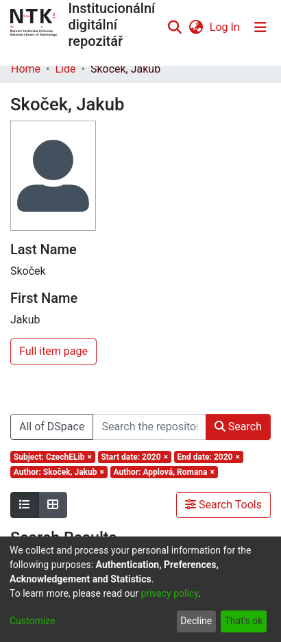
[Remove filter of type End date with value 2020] (208, 457)
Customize (32, 620)
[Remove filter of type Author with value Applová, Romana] (164, 472)
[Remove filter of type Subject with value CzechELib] (52, 457)
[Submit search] (175, 27)
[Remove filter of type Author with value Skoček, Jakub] (59, 472)
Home (25, 68)
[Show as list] (24, 505)
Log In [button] (225, 27)
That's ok (243, 620)
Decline (196, 620)
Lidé (65, 68)
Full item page (53, 351)
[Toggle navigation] (260, 27)
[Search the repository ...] (149, 427)
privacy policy (169, 593)
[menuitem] (195, 27)
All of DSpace (51, 426)
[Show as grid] (52, 505)
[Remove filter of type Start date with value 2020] (134, 457)
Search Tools (223, 504)
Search (238, 426)
